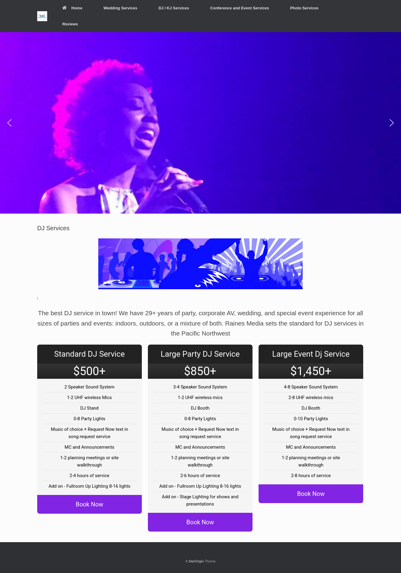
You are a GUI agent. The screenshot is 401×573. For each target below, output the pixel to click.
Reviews (70, 24)
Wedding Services (120, 8)
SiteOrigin (196, 561)
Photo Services (304, 8)
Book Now (89, 504)
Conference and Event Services (239, 8)
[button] (9, 123)
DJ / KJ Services (173, 8)
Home (72, 8)
